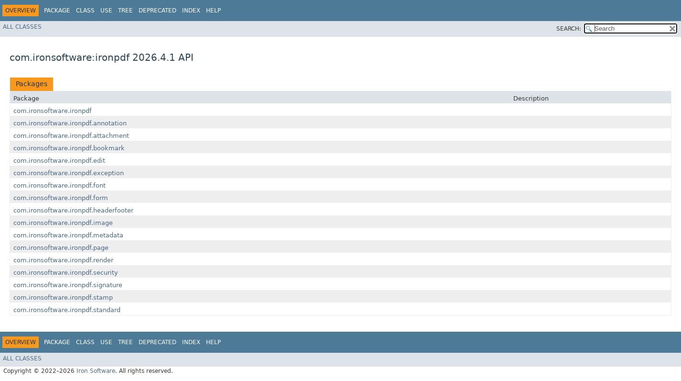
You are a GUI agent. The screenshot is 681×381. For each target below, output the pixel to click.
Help (213, 10)
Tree (125, 10)
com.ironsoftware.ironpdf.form (60, 198)
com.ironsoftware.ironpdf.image (63, 222)
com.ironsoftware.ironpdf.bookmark (69, 148)
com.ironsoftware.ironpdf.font (59, 185)
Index (191, 10)
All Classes (22, 26)
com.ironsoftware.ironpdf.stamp (63, 297)
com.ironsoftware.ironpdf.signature (67, 285)
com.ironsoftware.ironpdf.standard (66, 310)
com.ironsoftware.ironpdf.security (65, 272)
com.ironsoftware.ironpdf (52, 110)
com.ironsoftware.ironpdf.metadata (68, 235)
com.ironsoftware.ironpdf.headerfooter (73, 210)
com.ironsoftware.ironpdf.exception (68, 173)
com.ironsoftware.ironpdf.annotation (70, 123)
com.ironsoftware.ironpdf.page (60, 247)
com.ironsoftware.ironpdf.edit (59, 160)
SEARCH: (568, 28)
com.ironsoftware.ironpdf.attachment (71, 135)
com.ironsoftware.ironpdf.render (63, 260)
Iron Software (95, 371)
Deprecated (157, 10)
